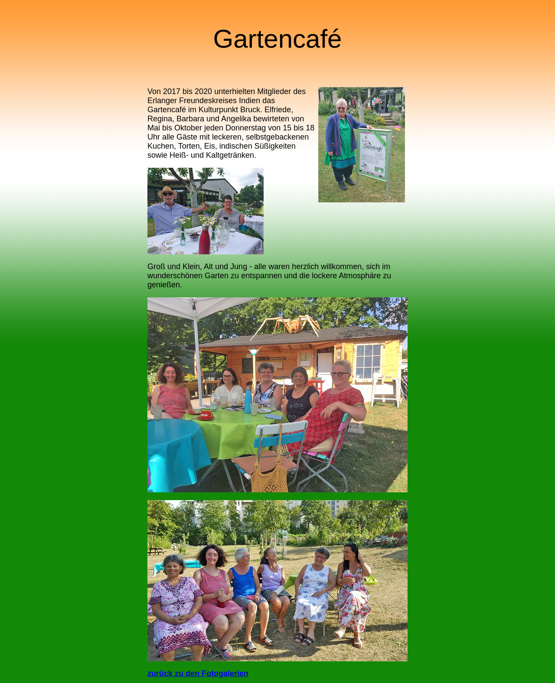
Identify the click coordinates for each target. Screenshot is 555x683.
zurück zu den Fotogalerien (197, 673)
